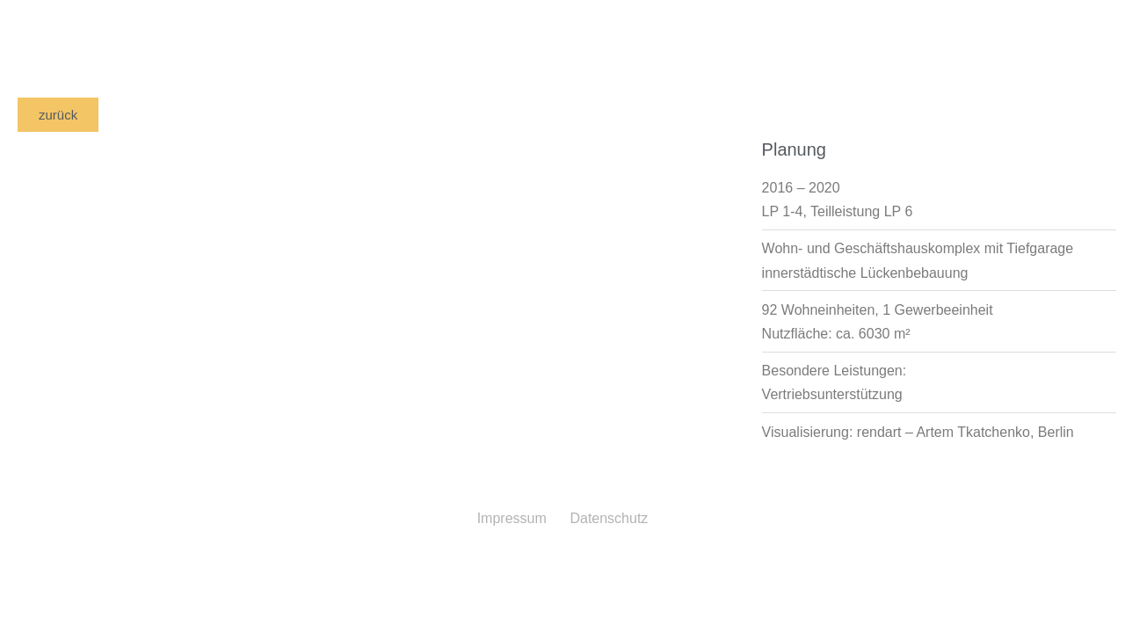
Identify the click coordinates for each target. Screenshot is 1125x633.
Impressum (512, 518)
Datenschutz (609, 518)
